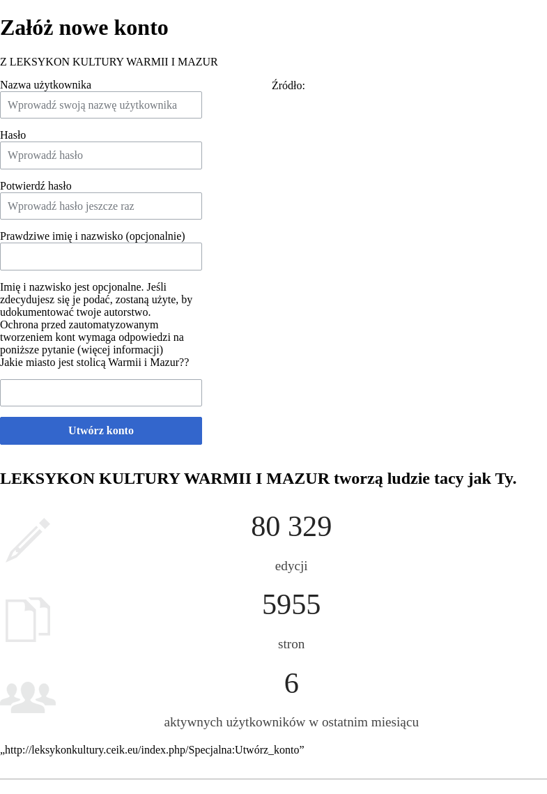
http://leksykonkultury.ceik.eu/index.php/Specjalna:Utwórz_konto (152, 750)
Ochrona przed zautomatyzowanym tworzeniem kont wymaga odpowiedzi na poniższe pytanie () (92, 337)
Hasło (13, 135)
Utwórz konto (101, 430)
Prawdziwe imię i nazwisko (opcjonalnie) (92, 236)
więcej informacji (120, 350)
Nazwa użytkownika (45, 85)
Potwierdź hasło (36, 186)
